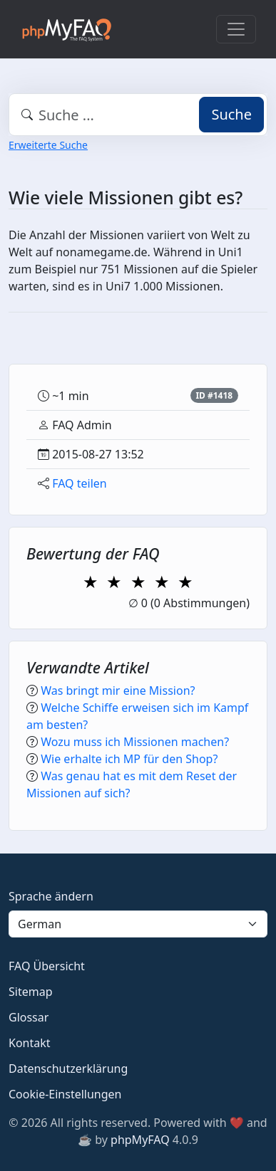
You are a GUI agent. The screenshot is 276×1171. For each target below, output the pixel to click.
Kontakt (30, 1043)
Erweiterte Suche (48, 145)
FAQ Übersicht (47, 966)
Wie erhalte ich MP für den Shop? (129, 759)
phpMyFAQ (140, 1140)
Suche (231, 114)
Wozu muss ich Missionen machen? (135, 742)
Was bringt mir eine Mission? (118, 690)
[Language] (138, 924)
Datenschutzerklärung (68, 1068)
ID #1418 (213, 395)
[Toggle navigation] (236, 29)
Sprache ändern (51, 896)
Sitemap (31, 991)
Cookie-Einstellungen (65, 1094)
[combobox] (138, 114)
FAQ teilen (79, 483)
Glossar (28, 1017)
